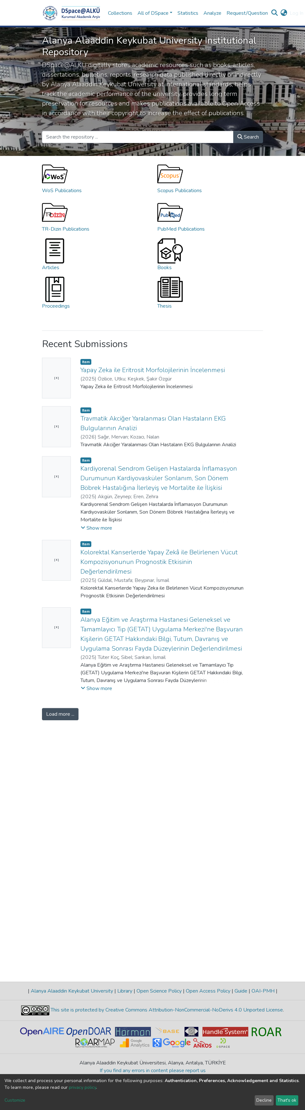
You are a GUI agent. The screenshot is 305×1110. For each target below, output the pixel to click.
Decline (264, 1100)
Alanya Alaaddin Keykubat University (71, 991)
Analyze (212, 13)
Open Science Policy (159, 991)
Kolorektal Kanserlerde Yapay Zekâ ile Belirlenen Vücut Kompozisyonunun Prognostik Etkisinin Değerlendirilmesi (159, 562)
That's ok (286, 1100)
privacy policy (82, 1087)
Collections (120, 13)
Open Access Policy (208, 991)
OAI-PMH (263, 991)
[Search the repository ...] (138, 137)
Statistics (187, 13)
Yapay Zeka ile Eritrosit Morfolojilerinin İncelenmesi (152, 370)
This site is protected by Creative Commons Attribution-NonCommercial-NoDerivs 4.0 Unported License (166, 1009)
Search (248, 137)
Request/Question (247, 13)
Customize (14, 1100)
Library (125, 991)
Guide (241, 991)
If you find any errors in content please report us (153, 1070)
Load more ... (60, 714)
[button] (284, 13)
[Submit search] (274, 13)
